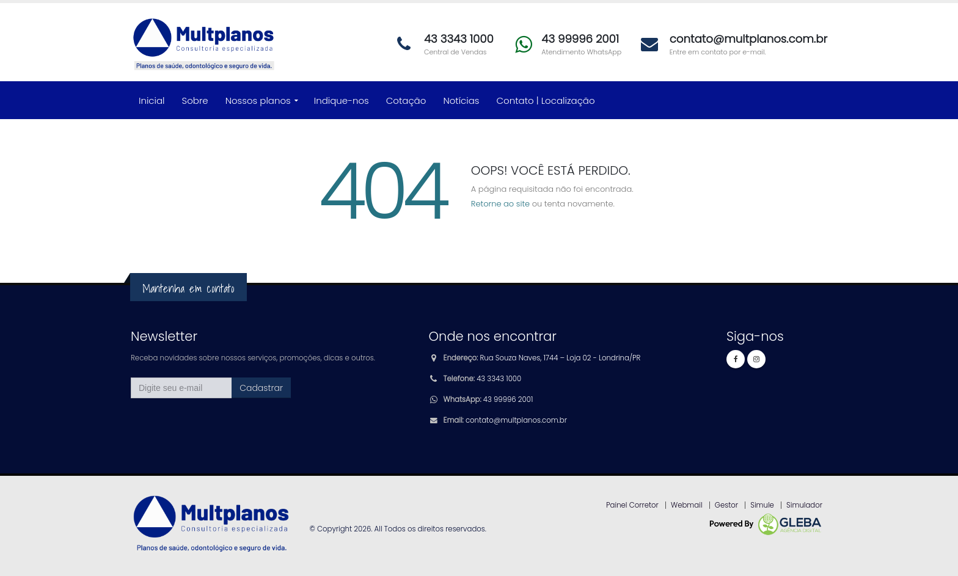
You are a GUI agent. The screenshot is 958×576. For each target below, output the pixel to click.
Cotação (406, 100)
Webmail (687, 505)
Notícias (461, 100)
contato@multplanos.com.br (516, 420)
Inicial (152, 100)
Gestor (726, 505)
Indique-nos (341, 100)
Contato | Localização (546, 100)
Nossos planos (258, 100)
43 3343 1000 (499, 379)
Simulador (804, 505)
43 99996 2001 (508, 399)
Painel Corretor (632, 505)
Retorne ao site (500, 204)
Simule (762, 505)
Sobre (195, 100)
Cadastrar (261, 388)
